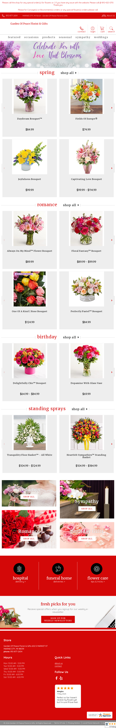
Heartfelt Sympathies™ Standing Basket (86, 456)
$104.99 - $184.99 (86, 465)
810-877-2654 (11, 15)
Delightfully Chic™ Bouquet (29, 383)
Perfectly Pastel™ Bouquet (86, 311)
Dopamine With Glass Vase (86, 383)
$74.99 (86, 129)
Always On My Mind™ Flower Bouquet (29, 251)
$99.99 (30, 190)
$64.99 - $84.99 (29, 394)
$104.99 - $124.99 (30, 465)
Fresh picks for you (58, 607)
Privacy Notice (74, 723)
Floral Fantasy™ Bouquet (86, 251)
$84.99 (30, 129)
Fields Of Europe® (87, 118)
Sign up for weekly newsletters (58, 619)
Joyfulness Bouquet (29, 179)
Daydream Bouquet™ (29, 118)
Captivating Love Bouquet (86, 179)
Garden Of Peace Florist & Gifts (29, 23)
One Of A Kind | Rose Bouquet (29, 311)
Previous (3, 107)
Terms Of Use (59, 723)
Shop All (67, 73)
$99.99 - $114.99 (86, 190)
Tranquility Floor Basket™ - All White (29, 455)
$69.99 (86, 394)
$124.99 (29, 322)
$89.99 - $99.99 (86, 261)
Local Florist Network (91, 723)
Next (112, 107)
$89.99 (30, 261)
